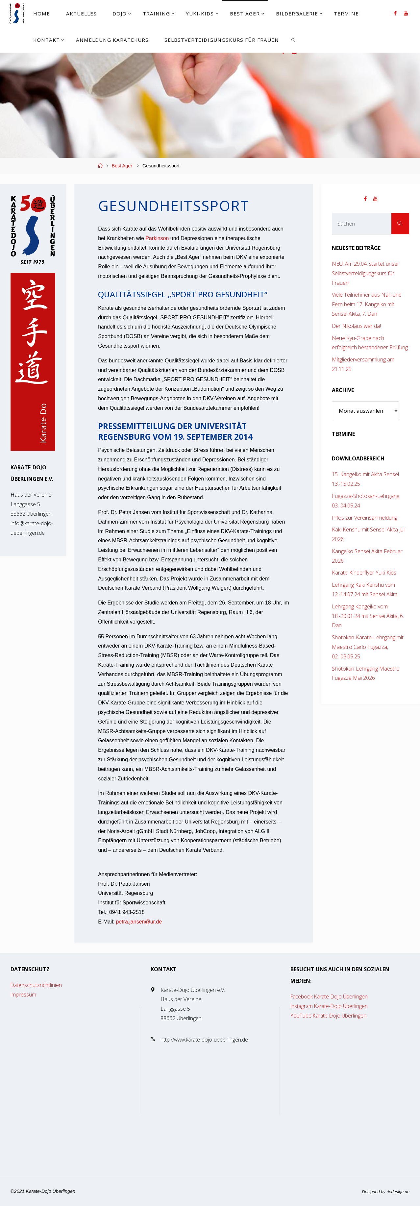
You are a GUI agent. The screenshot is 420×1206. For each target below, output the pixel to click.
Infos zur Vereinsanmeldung (364, 517)
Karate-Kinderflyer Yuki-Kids (364, 572)
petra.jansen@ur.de (139, 921)
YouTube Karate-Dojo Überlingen (329, 1015)
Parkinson (157, 238)
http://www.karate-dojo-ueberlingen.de (205, 1039)
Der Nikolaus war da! (356, 326)
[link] (293, 39)
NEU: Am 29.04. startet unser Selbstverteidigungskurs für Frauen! (365, 273)
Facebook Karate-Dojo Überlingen (330, 996)
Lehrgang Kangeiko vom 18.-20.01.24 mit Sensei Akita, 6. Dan (368, 616)
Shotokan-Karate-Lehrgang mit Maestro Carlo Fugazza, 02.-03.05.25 (368, 647)
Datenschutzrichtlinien (36, 985)
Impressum (24, 994)
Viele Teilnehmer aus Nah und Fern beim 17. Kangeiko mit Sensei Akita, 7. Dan (367, 304)
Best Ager (122, 165)
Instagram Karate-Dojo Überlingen (330, 1006)
